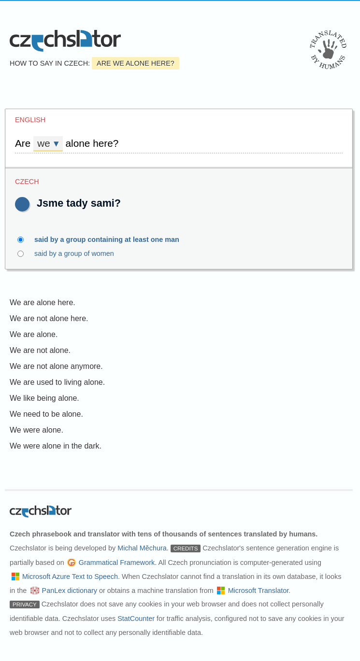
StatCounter (136, 618)
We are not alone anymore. (56, 366)
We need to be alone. (46, 414)
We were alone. (36, 430)
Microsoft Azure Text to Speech (70, 576)
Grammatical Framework (117, 562)
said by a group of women (79, 253)
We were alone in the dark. (55, 446)
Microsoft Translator (258, 590)
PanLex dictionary (69, 590)
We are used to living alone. (57, 382)
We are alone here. (42, 302)
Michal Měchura (142, 548)
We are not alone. (40, 350)
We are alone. (34, 334)
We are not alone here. (49, 318)
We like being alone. (44, 398)
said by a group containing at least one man (112, 239)
